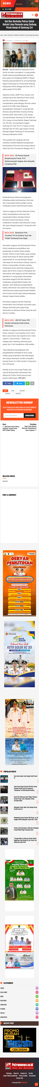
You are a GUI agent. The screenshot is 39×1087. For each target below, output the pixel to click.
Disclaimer (32, 1076)
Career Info (19, 1078)
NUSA (1, 996)
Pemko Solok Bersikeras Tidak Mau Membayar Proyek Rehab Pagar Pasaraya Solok (26, 829)
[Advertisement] (19, 453)
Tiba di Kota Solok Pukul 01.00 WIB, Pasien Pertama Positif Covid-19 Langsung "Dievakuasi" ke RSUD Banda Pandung (25, 788)
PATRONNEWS (24, 1083)
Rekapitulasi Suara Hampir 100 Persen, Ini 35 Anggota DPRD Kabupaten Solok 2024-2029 (26, 818)
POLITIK (2, 1013)
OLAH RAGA (3, 1000)
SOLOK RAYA (18, 394)
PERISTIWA (7, 394)
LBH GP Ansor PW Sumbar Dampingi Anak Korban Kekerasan (17, 323)
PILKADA (2, 1009)
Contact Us (23, 1073)
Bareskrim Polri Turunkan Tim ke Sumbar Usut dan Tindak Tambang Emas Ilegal (18, 235)
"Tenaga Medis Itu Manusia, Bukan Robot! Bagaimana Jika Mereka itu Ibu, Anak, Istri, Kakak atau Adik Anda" (25, 840)
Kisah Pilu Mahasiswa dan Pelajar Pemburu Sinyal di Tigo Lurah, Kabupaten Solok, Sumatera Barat (25, 799)
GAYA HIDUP (22, 391)
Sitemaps (9, 1073)
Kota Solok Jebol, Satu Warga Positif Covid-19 (26, 777)
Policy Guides (23, 1076)
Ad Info (31, 1073)
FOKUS (12, 391)
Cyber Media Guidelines (10, 1076)
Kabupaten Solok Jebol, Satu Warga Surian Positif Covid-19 (25, 808)
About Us (16, 1073)
